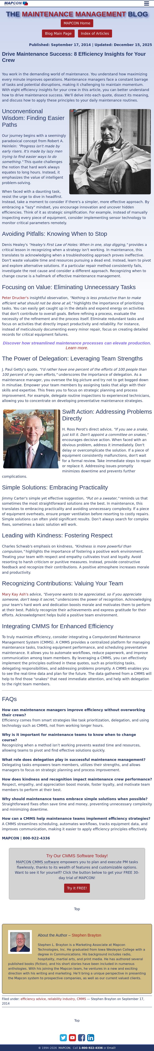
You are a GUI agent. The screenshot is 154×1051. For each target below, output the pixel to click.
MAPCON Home (77, 23)
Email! (111, 1047)
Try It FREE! (77, 888)
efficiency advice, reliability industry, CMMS (53, 999)
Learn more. (77, 347)
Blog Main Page (58, 33)
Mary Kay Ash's (15, 594)
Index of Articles (95, 33)
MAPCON (64, 1047)
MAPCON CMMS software (37, 862)
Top (77, 909)
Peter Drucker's (15, 298)
